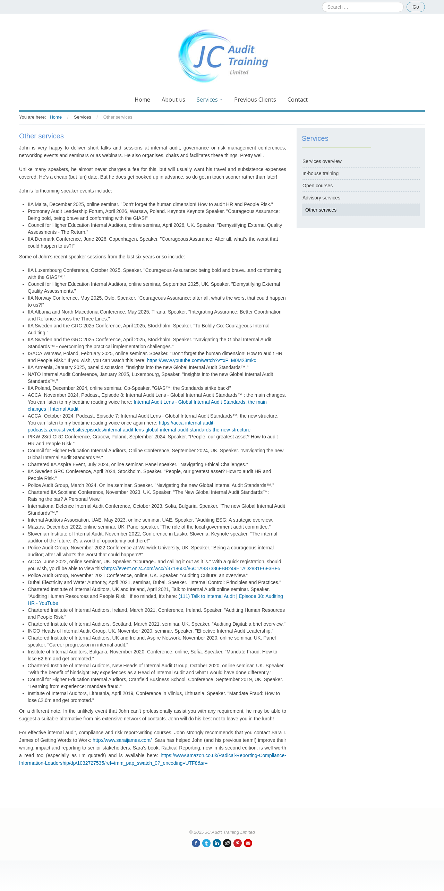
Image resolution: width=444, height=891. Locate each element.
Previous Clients (255, 99)
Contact (298, 99)
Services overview (322, 161)
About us (173, 99)
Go (415, 7)
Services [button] (210, 99)
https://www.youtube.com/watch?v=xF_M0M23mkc (201, 360)
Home (142, 99)
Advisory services (321, 197)
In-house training (320, 173)
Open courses (317, 185)
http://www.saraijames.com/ (122, 740)
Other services (320, 210)
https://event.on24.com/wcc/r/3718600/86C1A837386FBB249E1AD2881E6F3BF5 (192, 568)
